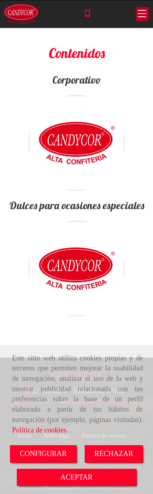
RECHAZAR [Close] (113, 454)
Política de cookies (39, 430)
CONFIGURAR (43, 454)
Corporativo (76, 79)
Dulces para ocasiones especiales (76, 205)
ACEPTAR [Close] (76, 477)
